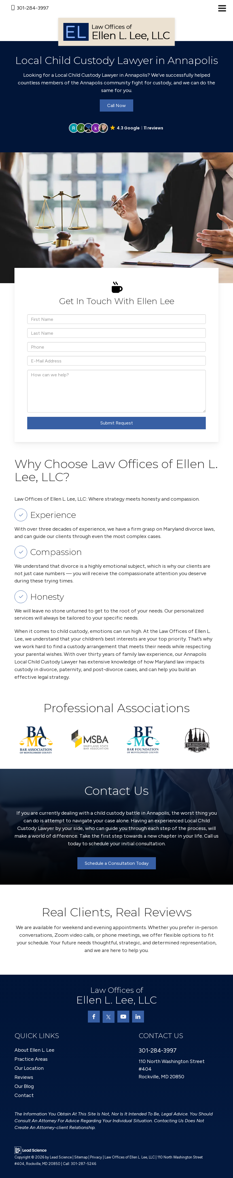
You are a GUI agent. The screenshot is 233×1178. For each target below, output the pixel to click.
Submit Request (116, 423)
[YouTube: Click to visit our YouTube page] (123, 1017)
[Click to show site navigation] (222, 9)
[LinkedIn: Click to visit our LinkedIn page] (138, 1017)
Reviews (23, 1077)
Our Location (29, 1068)
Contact (24, 1095)
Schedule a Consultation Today (117, 863)
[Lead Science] (30, 1150)
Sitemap (81, 1157)
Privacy (96, 1157)
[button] (116, 128)
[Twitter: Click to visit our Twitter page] (108, 1017)
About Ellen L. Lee (34, 1050)
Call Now (116, 105)
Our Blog (24, 1086)
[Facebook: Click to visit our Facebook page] (94, 1017)
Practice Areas (31, 1059)
